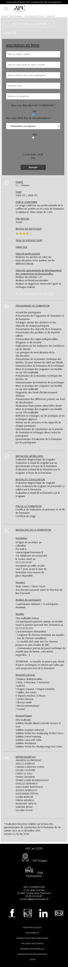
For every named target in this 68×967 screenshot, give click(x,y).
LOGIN (32, 959)
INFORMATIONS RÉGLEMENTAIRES (32, 938)
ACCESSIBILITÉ (32, 933)
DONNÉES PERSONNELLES (32, 949)
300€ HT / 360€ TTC (27, 193)
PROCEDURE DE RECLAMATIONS (32, 954)
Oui (34, 111)
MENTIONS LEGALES (32, 927)
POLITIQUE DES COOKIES (32, 943)
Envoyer (33, 167)
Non (35, 134)
